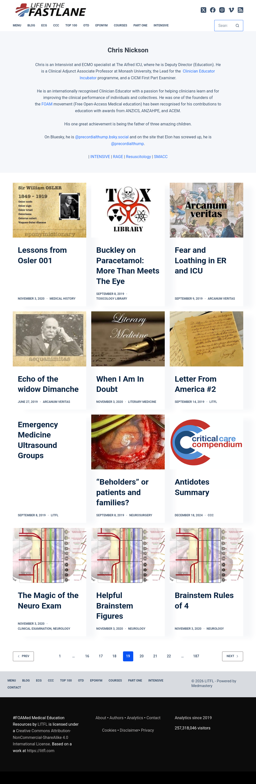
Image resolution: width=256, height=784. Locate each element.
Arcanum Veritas (221, 298)
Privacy (147, 730)
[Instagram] (222, 10)
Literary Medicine (142, 402)
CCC (56, 25)
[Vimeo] (231, 10)
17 (101, 656)
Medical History (63, 298)
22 (169, 656)
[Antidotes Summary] (206, 442)
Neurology (61, 628)
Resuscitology (138, 156)
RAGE (118, 156)
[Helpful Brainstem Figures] (128, 555)
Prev (23, 656)
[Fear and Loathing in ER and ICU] (206, 210)
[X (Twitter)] (203, 10)
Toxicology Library (111, 298)
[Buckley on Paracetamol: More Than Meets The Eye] (128, 210)
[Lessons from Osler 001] (49, 210)
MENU (17, 25)
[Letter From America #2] (206, 338)
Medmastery (202, 686)
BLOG (31, 25)
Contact (14, 687)
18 (114, 656)
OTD (86, 25)
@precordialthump (127, 143)
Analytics (135, 717)
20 (142, 656)
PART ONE (141, 25)
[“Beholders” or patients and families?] (128, 442)
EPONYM (101, 25)
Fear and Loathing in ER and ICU (200, 260)
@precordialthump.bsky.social (101, 137)
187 (196, 656)
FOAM (47, 104)
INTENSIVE (161, 25)
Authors (117, 717)
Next (232, 656)
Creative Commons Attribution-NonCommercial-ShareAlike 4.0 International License (42, 737)
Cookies (109, 730)
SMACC (161, 156)
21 (155, 656)
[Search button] (237, 25)
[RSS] (240, 10)
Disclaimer (129, 730)
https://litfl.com (40, 750)
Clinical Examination (35, 628)
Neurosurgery (140, 515)
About (101, 717)
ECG (44, 25)
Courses (120, 25)
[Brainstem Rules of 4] (206, 555)
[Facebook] (213, 10)
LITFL (213, 402)
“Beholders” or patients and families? (122, 492)
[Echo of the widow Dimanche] (49, 338)
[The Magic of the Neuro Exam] (49, 555)
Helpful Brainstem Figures (114, 606)
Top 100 (71, 25)
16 (87, 656)
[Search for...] (223, 25)
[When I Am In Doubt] (128, 338)
